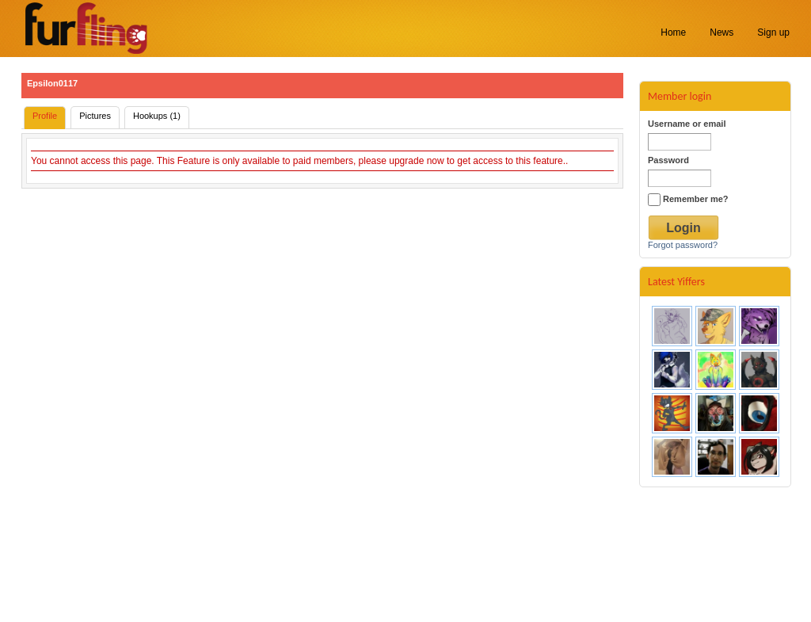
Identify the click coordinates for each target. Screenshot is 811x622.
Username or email (686, 123)
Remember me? (688, 199)
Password (668, 160)
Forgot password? (683, 245)
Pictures (95, 115)
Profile (44, 115)
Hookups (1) (157, 115)
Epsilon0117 (52, 83)
